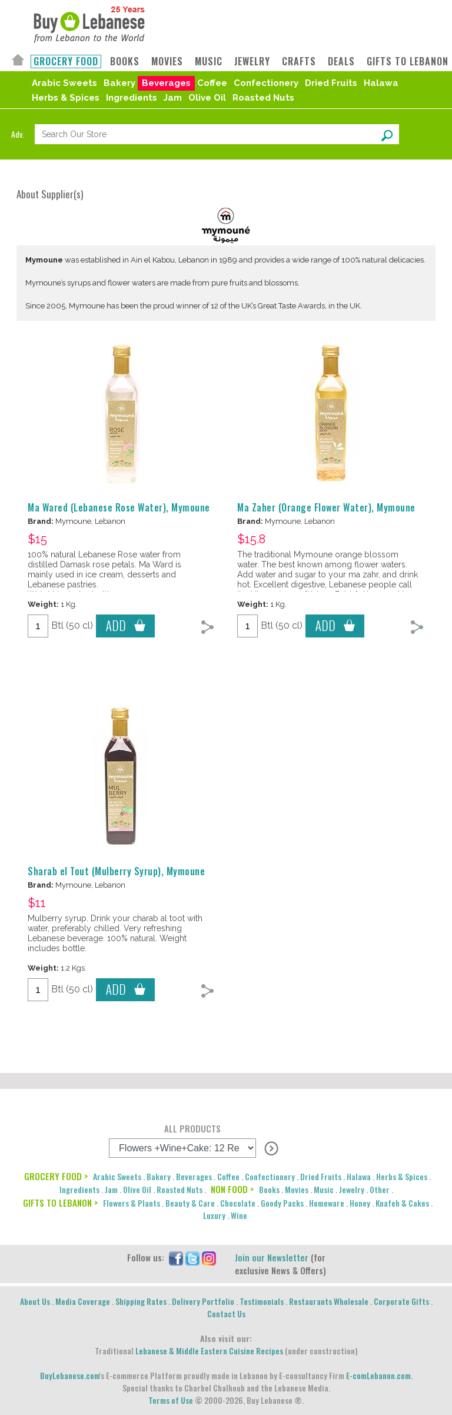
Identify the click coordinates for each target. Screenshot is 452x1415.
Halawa (381, 83)
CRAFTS (299, 61)
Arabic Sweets (64, 83)
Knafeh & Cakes (402, 1203)
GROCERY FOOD (66, 61)
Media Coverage (82, 1301)
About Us (35, 1301)
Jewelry (351, 1189)
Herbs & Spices (65, 97)
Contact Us (226, 1313)
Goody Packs (282, 1203)
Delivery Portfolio (203, 1301)
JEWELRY (252, 61)
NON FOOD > (232, 1189)
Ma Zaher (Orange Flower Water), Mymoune (326, 507)
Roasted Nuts (263, 97)
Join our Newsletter (271, 1257)
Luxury (214, 1215)
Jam (173, 97)
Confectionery (266, 83)
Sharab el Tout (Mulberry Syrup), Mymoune (116, 871)
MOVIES (167, 61)
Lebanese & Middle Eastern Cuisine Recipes (209, 1350)
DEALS (341, 61)
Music (324, 1189)
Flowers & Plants (131, 1203)
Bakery (119, 83)
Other (380, 1189)
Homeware (326, 1203)
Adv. (17, 134)
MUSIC (208, 61)
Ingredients (131, 97)
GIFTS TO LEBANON (407, 61)
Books (269, 1189)
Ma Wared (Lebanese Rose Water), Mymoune (119, 507)
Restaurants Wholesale (328, 1301)
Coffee (212, 83)
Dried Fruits (331, 83)
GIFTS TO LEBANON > (60, 1202)
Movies (296, 1189)
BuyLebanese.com (69, 1375)
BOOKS (124, 61)
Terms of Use (170, 1400)
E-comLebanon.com (378, 1375)
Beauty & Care (190, 1203)
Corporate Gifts (401, 1301)
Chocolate (237, 1203)
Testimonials (262, 1301)
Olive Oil (207, 97)
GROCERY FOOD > (56, 1176)
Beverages (166, 83)
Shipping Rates (141, 1301)
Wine (239, 1215)
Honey (360, 1203)
